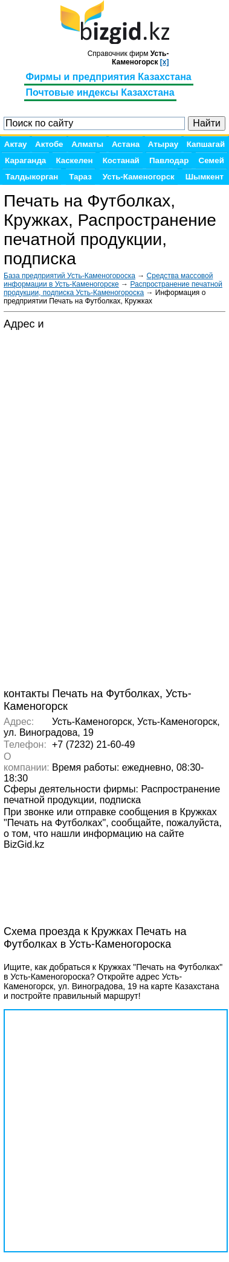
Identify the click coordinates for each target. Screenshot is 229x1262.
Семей (211, 160)
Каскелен (74, 160)
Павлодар (169, 160)
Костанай (121, 160)
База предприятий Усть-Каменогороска (69, 276)
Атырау (163, 144)
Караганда (25, 160)
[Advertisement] (100, 881)
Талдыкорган (31, 176)
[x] (164, 62)
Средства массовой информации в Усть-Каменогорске (108, 280)
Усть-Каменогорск (139, 176)
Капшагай (206, 144)
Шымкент (204, 176)
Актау (15, 144)
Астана (126, 144)
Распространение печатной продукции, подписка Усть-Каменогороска (113, 288)
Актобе (49, 144)
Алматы (87, 144)
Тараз (80, 176)
